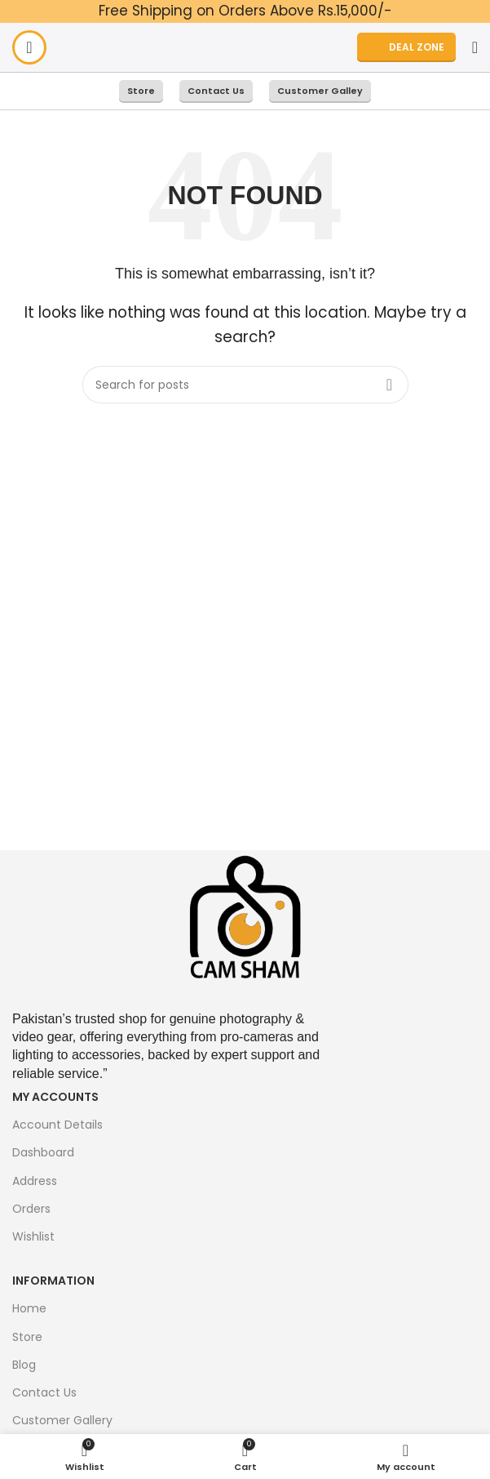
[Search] (475, 47)
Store (141, 90)
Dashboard (43, 1152)
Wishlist (33, 1236)
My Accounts (55, 1097)
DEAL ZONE (406, 47)
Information (53, 1280)
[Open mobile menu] (29, 47)
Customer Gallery (62, 1420)
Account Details (57, 1124)
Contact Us (216, 90)
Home (29, 1308)
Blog (24, 1364)
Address (34, 1181)
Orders (31, 1209)
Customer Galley (320, 90)
